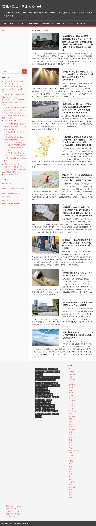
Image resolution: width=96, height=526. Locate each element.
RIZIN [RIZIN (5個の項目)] (45, 372)
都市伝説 (72, 487)
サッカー (72, 395)
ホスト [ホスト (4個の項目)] (50, 394)
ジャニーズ (72, 398)
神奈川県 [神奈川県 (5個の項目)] (44, 408)
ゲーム (71, 393)
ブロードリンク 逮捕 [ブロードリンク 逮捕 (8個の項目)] (41, 394)
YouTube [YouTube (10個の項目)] (57, 372)
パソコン (72, 406)
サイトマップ (81, 23)
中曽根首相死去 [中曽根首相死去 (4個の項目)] (40, 397)
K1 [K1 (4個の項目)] (46, 369)
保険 (70, 419)
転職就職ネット (7, 184)
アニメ (71, 390)
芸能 (70, 479)
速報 (70, 485)
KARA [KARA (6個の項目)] (49, 369)
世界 (70, 414)
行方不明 (72, 482)
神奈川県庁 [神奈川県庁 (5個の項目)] (51, 408)
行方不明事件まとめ (47, 23)
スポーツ (72, 400)
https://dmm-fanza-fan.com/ (12, 201)
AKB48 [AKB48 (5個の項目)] (37, 369)
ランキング (72, 411)
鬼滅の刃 (72, 498)
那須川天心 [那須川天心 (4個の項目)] (55, 414)
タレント (72, 403)
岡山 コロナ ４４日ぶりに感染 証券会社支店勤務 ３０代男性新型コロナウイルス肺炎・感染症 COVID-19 (77, 177)
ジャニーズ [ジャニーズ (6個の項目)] (39, 380)
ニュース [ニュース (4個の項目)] (53, 380)
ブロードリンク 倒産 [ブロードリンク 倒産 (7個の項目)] (41, 386)
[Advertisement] (14, 49)
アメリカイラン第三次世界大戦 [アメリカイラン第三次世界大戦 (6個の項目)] (44, 377)
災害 (70, 466)
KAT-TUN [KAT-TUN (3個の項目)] (55, 369)
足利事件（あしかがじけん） (16, 153)
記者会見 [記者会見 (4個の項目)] (48, 414)
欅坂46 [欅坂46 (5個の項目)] (52, 405)
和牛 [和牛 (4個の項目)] (57, 397)
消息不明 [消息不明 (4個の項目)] (38, 408)
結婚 (70, 474)
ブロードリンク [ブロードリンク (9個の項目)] (40, 383)
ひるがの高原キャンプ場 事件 (14, 81)
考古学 (71, 477)
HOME (4, 23)
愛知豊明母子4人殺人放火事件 (16, 145)
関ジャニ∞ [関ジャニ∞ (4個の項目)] (39, 416)
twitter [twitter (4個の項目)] (50, 372)
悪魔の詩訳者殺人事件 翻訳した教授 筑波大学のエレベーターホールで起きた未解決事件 (15, 139)
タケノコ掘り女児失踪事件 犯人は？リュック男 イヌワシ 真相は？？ (14, 89)
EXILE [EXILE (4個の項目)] (42, 369)
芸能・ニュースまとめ (16, 23)
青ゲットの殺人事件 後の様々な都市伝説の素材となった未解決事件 (15, 158)
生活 (70, 469)
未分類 (71, 456)
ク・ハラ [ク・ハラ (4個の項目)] (56, 377)
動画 (70, 427)
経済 (70, 471)
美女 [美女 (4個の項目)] (37, 414)
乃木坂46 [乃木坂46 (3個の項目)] (48, 397)
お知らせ (72, 379)
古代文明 (72, 429)
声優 (70, 435)
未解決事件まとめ (32, 23)
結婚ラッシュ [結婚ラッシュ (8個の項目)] (53, 411)
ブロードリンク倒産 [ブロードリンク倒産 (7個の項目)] (54, 386)
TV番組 (71, 372)
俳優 (70, 421)
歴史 (70, 464)
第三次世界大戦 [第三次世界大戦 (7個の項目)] (40, 411)
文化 (70, 448)
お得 (70, 377)
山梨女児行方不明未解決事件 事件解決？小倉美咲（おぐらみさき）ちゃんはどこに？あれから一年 (14, 110)
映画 (70, 453)
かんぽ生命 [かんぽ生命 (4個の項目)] (39, 374)
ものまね (72, 385)
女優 (70, 440)
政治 (70, 445)
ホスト (71, 408)
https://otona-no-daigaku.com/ (13, 188)
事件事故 (72, 416)
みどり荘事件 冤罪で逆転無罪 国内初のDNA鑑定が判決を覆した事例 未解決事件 (15, 126)
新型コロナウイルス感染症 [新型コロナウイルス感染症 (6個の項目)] (43, 402)
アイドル (72, 387)
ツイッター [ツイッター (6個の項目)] (46, 380)
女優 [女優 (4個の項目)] (41, 400)
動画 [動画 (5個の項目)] (53, 397)
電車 (70, 492)
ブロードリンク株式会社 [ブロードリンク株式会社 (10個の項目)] (42, 391)
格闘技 (71, 461)
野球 (70, 490)
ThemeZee (24, 523)
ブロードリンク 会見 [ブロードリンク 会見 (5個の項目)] (51, 383)
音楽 (70, 495)
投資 (70, 442)
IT (69, 369)
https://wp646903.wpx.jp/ (11, 203)
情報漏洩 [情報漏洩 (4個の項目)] (48, 400)
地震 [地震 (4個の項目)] (37, 400)
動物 (70, 424)
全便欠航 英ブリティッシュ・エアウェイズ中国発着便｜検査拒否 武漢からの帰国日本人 (77, 335)
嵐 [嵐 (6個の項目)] (44, 400)
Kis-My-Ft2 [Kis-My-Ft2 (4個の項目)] (39, 372)
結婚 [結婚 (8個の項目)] (47, 411)
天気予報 (72, 437)
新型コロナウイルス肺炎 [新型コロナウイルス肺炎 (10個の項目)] (42, 405)
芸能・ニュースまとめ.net (25, 6)
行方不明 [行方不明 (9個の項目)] (42, 414)
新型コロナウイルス (75, 450)
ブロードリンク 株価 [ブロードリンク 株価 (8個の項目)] (41, 388)
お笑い (71, 382)
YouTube (72, 374)
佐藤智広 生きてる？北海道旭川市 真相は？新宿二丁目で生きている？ (14, 102)
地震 (70, 432)
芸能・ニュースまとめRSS (65, 23)
